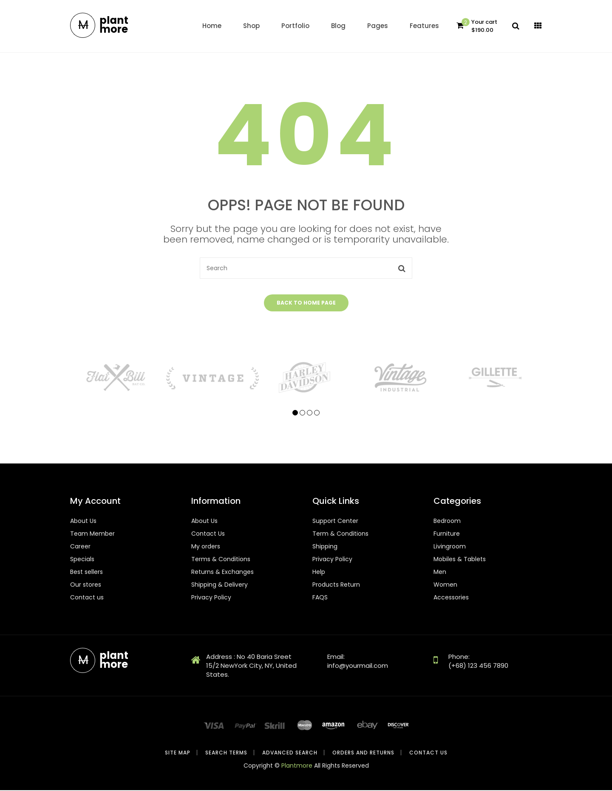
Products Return (336, 585)
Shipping (324, 547)
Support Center (335, 521)
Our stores (85, 585)
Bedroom (447, 521)
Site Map (177, 753)
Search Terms (226, 753)
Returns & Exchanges (222, 572)
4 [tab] (317, 413)
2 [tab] (302, 413)
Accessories (451, 598)
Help (318, 572)
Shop (251, 25)
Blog (338, 25)
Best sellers (86, 572)
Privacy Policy (211, 598)
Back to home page (306, 303)
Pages (377, 25)
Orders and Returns (363, 753)
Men (440, 572)
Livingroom (450, 547)
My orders (205, 547)
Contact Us (208, 534)
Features (424, 25)
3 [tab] (309, 413)
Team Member (92, 534)
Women (445, 585)
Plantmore (296, 766)
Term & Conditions (340, 534)
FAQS (320, 598)
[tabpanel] (117, 378)
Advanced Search (289, 753)
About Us (83, 521)
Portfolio (295, 25)
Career (80, 547)
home (211, 25)
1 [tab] (295, 413)
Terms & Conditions (220, 560)
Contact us (87, 598)
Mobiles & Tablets (460, 560)
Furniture (447, 534)
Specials (82, 560)
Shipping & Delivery (219, 585)
